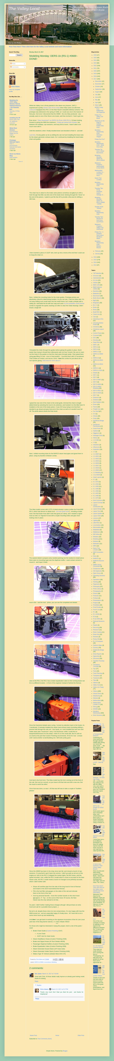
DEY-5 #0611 (97, 390)
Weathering (96, 696)
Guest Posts (96, 428)
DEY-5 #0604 (97, 384)
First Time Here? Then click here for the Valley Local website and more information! (40, 47)
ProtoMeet (96, 605)
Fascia (95, 407)
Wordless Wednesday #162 (99, 184)
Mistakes (95, 536)
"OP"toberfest (97, 273)
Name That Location (98, 178)
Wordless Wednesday (96, 712)
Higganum (96, 433)
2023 (95, 63)
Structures (96, 658)
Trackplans (96, 675)
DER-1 (95, 345)
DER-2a (95, 347)
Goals (95, 418)
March (97, 105)
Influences (96, 447)
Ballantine (96, 293)
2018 (95, 76)
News (95, 556)
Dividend (95, 400)
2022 (95, 65)
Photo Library (97, 589)
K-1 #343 (96, 484)
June (96, 97)
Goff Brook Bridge (98, 420)
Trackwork (96, 678)
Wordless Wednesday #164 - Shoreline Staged (99, 133)
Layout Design (97, 509)
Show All (21, 161)
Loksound (32, 110)
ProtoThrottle (97, 607)
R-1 (94, 612)
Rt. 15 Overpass (98, 641)
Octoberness (97, 568)
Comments (14, 67)
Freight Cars (97, 409)
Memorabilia (96, 527)
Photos (95, 593)
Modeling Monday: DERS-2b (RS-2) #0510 (100, 158)
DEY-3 (95, 377)
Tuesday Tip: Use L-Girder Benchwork (99, 151)
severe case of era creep (51, 108)
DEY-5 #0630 (97, 393)
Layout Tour (96, 511)
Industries (96, 445)
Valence (95, 682)
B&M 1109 (96, 285)
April (96, 102)
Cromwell (96, 335)
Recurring (96, 627)
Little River (96, 523)
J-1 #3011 (96, 456)
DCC (94, 337)
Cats (94, 316)
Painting (95, 582)
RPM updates (13, 157)
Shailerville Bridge (98, 650)
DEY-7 (95, 395)
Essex (95, 404)
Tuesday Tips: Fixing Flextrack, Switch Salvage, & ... (100, 192)
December (98, 81)
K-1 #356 (96, 486)
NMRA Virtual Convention (97, 565)
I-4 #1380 (96, 440)
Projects (95, 603)
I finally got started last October (66, 122)
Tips (94, 668)
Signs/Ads (96, 656)
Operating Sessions (99, 575)
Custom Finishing (52, 931)
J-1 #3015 (96, 461)
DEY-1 (95, 375)
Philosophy (96, 586)
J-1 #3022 (96, 470)
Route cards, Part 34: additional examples (15, 121)
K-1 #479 (96, 498)
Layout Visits (97, 516)
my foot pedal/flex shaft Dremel (74, 303)
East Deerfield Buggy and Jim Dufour (14, 133)
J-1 (94, 451)
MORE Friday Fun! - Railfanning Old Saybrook (100, 110)
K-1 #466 (96, 496)
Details (95, 373)
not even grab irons (62, 511)
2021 (95, 68)
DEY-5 (95, 382)
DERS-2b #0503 (98, 360)
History (95, 438)
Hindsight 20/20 (97, 435)
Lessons (95, 518)
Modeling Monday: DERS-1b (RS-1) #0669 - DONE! (100, 201)
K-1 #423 (96, 493)
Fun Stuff (96, 411)
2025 (95, 57)
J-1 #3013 (96, 458)
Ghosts (95, 416)
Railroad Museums (98, 621)
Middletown (96, 532)
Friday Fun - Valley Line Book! (99, 116)
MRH (94, 546)
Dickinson (96, 397)
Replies (39, 985)
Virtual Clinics (97, 693)
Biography (96, 303)
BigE (94, 300)
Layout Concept (98, 502)
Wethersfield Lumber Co (97, 703)
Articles (95, 282)
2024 (95, 60)
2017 (95, 79)
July (96, 94)
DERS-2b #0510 (98, 364)
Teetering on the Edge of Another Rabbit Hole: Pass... (100, 124)
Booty (95, 309)
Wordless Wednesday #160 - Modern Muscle (99, 244)
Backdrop (96, 291)
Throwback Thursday (96, 665)
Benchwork (96, 296)
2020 (95, 71)
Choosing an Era (98, 319)
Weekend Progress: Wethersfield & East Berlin (99, 165)
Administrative (97, 278)
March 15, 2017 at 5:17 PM (60, 989)
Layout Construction (97, 505)
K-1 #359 (96, 489)
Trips (94, 680)
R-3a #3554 (96, 619)
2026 (95, 55)
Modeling (54, 962)
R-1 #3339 (96, 614)
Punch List (96, 609)
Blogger (65, 1051)
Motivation (96, 543)
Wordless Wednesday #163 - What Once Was (99, 144)
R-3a (94, 616)
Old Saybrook (97, 571)
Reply (36, 981)
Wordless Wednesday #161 (99, 212)
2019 (95, 73)
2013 (95, 265)
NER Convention (98, 552)
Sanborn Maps (97, 645)
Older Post (81, 1035)
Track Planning (97, 673)
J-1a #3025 (96, 475)
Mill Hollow (96, 534)
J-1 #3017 (96, 465)
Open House (97, 573)
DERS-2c (96, 368)
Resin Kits (96, 634)
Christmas (96, 327)
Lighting (95, 520)
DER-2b (95, 349)
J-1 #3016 (96, 463)
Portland (95, 598)
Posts (12, 63)
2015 (95, 260)
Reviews (95, 636)
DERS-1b (96, 351)
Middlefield (96, 530)
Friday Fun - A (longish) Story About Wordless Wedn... (99, 235)
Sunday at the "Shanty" (99, 207)
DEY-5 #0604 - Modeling (97, 387)
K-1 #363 (96, 491)
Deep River (96, 342)
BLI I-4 (95, 305)
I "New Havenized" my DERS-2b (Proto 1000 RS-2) (54, 120)
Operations (96, 579)
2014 (95, 262)
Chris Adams (44, 989)
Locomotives (47, 962)
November (98, 84)
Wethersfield (97, 700)
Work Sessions (97, 715)
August (97, 92)
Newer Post (33, 1035)
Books (95, 307)
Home (57, 1035)
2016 (95, 257)
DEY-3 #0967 (97, 379)
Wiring (95, 707)
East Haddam (97, 402)
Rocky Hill (96, 639)
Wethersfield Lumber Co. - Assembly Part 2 (99, 173)
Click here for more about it (51, 360)
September (98, 89)
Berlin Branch (97, 298)
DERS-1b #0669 (39, 962)
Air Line (95, 280)
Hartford (95, 431)
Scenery (95, 647)
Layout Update (97, 513)
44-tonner (96, 276)
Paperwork (96, 584)
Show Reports (97, 654)
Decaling (95, 340)
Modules (95, 541)
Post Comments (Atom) (45, 1039)
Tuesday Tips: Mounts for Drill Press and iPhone (99, 219)
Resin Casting (97, 632)
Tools (94, 671)
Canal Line (96, 314)
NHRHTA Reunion (98, 561)
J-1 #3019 (96, 468)
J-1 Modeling (97, 472)
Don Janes (38, 974)
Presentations (97, 600)
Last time (32, 135)
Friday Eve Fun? (100, 139)
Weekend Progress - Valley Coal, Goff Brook (99, 227)
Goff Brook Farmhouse (96, 425)
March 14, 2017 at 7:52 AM (50, 974)
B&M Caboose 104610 (97, 288)
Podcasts (96, 596)
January (97, 253)
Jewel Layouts (97, 477)
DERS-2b (96, 358)
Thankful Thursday (98, 661)
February (98, 251)
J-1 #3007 (96, 454)
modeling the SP (15, 118)
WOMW (95, 709)
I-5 (94, 442)
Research (96, 630)
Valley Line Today (98, 687)
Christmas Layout (98, 329)
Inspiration (96, 449)
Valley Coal (96, 685)
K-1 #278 (96, 482)
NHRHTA (96, 558)
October (97, 86)
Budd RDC (96, 312)
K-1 (94, 479)
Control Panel (97, 333)
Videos (95, 691)
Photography (97, 591)
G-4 (94, 414)
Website (95, 698)
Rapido (95, 625)
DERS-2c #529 (97, 370)
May (96, 100)
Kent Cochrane (97, 500)
